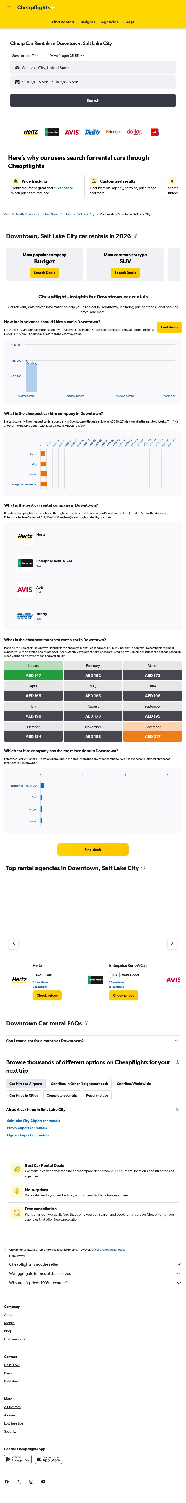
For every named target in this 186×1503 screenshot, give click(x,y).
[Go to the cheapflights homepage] (36, 7)
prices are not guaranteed (107, 1249)
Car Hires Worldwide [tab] (134, 1084)
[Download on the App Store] (48, 1459)
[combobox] (25, 55)
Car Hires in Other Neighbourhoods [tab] (79, 1084)
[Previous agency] (13, 944)
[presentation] (135, 235)
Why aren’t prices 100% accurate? (95, 1283)
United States (50, 214)
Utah (68, 214)
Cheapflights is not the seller (95, 1264)
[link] (44, 273)
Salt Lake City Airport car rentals (33, 1121)
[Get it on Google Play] (18, 1459)
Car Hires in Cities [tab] (23, 1095)
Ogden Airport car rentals (28, 1135)
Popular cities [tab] (97, 1095)
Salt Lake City (85, 214)
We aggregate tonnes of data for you (95, 1274)
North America (25, 214)
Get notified (64, 188)
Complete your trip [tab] (62, 1095)
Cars (7, 214)
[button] (8, 8)
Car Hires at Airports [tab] (25, 1084)
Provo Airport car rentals (27, 1128)
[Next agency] (172, 944)
